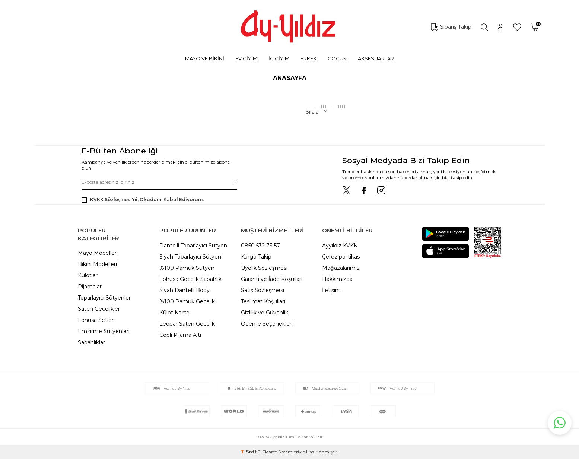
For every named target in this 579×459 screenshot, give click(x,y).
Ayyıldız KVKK (339, 245)
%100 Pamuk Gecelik (187, 301)
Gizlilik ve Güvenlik (264, 312)
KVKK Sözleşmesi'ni (113, 199)
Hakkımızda (337, 279)
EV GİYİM (246, 58)
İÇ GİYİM (278, 58)
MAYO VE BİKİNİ (204, 58)
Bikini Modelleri (97, 264)
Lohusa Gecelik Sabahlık (190, 279)
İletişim (331, 290)
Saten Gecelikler (99, 309)
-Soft (249, 452)
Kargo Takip (256, 256)
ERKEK (308, 58)
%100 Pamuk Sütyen (186, 268)
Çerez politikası (341, 256)
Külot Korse (174, 312)
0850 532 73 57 (260, 245)
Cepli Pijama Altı (180, 335)
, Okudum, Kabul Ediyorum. (143, 200)
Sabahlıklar (91, 342)
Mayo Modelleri (98, 253)
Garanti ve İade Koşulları (271, 279)
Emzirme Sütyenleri (104, 331)
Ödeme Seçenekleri (267, 323)
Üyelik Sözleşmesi (264, 268)
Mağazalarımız (341, 268)
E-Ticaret (267, 452)
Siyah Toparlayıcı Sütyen (190, 256)
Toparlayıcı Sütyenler (104, 297)
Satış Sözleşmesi (262, 290)
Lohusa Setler (96, 320)
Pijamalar (90, 286)
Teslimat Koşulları (263, 301)
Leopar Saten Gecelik (187, 323)
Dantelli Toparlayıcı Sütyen (193, 245)
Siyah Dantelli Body (184, 290)
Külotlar (88, 275)
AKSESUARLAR (376, 58)
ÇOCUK (337, 58)
